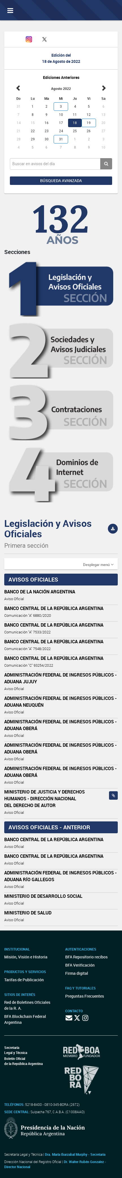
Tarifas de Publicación (24, 979)
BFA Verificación (80, 965)
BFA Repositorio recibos (86, 957)
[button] (98, 564)
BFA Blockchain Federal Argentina (25, 1019)
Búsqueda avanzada (61, 180)
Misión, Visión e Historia (25, 957)
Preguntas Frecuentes (84, 996)
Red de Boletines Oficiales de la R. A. (27, 1005)
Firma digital (76, 973)
